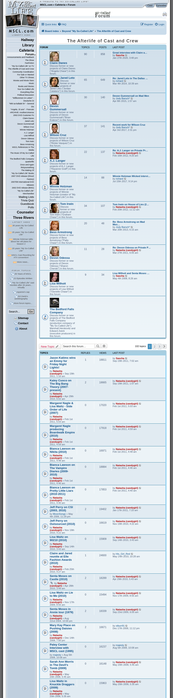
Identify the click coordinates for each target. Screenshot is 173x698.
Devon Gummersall (25, 124)
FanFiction (29, 63)
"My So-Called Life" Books (22, 173)
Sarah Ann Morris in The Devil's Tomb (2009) (62, 665)
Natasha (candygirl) (127, 153)
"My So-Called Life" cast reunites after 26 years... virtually (22, 285)
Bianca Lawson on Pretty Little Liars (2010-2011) (62, 491)
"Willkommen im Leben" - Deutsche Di (23, 99)
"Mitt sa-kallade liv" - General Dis (21, 105)
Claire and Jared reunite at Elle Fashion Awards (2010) (61, 558)
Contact (21, 323)
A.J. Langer (29, 133)
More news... (23, 262)
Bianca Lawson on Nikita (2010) (62, 450)
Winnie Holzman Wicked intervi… (132, 176)
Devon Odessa (27, 138)
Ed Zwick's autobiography (21, 297)
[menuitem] (62, 24)
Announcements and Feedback (20, 57)
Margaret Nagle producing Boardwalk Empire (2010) (62, 430)
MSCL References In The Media (23, 148)
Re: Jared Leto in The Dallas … (130, 78)
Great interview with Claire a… (130, 52)
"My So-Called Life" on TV (23, 66)
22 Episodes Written (23, 278)
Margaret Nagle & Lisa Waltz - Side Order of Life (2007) (61, 407)
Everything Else (27, 92)
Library (28, 45)
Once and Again (27, 165)
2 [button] (154, 346)
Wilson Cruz (29, 127)
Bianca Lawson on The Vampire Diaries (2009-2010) (62, 469)
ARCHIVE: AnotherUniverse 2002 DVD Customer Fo (22, 113)
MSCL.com (46, 4)
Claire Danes (28, 118)
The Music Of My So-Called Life (22, 154)
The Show (29, 60)
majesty (57, 655)
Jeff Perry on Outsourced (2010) (62, 522)
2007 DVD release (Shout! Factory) (22, 177)
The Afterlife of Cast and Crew (21, 69)
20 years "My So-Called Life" (23, 249)
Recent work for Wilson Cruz (129, 124)
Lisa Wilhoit (29, 135)
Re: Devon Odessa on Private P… (132, 247)
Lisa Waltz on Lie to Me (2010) (61, 594)
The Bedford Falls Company (22, 159)
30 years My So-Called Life (23, 226)
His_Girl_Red (123, 554)
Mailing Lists (26, 197)
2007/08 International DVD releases (22, 183)
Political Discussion (25, 95)
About (21, 328)
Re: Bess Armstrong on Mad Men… (129, 223)
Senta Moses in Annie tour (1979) (61, 610)
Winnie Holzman (27, 130)
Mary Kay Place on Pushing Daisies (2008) (62, 628)
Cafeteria (60, 4)
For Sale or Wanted (25, 75)
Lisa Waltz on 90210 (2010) (59, 538)
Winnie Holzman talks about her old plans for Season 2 (22, 241)
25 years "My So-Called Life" (23, 233)
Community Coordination (23, 72)
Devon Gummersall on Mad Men (131, 96)
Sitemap (21, 318)
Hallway (27, 40)
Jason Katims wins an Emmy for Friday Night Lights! (63, 362)
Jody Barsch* (123, 98)
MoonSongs (59, 514)
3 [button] (159, 346)
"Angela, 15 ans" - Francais (22, 109)
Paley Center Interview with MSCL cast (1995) (62, 648)
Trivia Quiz (27, 200)
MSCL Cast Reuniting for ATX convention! (23, 256)
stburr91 (120, 625)
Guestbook (27, 203)
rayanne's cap (23, 292)
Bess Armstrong (27, 144)
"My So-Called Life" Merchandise (25, 192)
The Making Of (27, 170)
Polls (31, 207)
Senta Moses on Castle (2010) (61, 577)
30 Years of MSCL (23, 274)
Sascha (120, 55)
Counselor (25, 212)
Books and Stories (26, 86)
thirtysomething (27, 167)
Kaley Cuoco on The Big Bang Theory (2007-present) (60, 385)
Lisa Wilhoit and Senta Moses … (131, 273)
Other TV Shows (27, 77)
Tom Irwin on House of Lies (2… (131, 204)
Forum (71, 4)
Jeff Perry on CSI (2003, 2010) (61, 508)
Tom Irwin (30, 141)
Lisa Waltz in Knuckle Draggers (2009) (62, 684)
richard (119, 81)
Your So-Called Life (25, 89)
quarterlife (29, 162)
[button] (164, 346)
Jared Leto (29, 121)
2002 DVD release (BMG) (23, 188)
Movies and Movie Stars (23, 80)
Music (31, 83)
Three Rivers (23, 218)
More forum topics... (23, 303)
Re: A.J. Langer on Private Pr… (130, 150)
